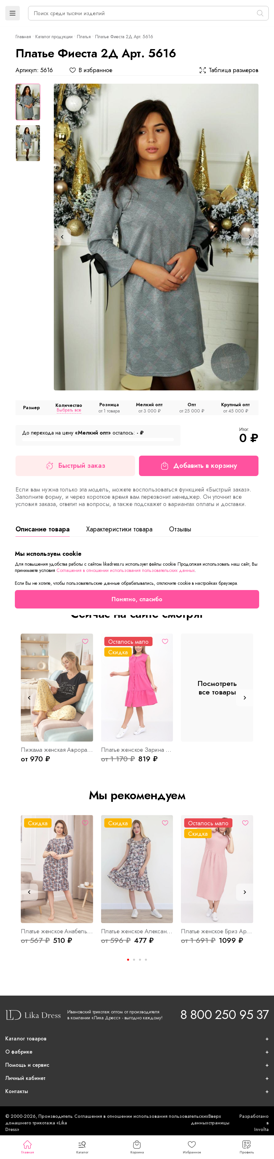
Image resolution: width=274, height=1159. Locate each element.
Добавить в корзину (199, 465)
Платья (84, 36)
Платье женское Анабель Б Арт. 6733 (57, 931)
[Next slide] (249, 236)
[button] (12, 13)
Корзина (137, 1147)
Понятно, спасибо (137, 599)
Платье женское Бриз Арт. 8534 (217, 931)
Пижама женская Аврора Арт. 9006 (57, 749)
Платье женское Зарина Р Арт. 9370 (137, 749)
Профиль (247, 1147)
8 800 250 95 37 (224, 1014)
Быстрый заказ (75, 465)
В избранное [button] (90, 70)
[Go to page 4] (146, 960)
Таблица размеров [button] (228, 70)
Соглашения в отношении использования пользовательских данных (125, 570)
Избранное (192, 1147)
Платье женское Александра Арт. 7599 (137, 931)
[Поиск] (260, 13)
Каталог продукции (54, 36)
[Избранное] (85, 641)
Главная (27, 1147)
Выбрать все (69, 410)
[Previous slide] (62, 236)
